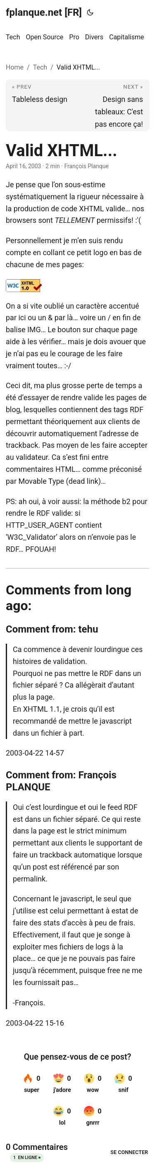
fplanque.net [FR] (44, 12)
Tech (40, 67)
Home (15, 67)
